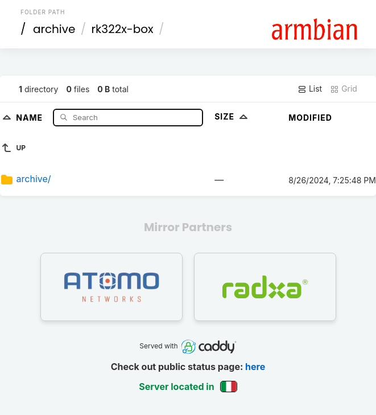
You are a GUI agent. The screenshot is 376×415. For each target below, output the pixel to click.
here (255, 366)
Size (232, 116)
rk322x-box (123, 29)
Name (30, 117)
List (310, 89)
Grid (343, 89)
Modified (310, 117)
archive (54, 29)
